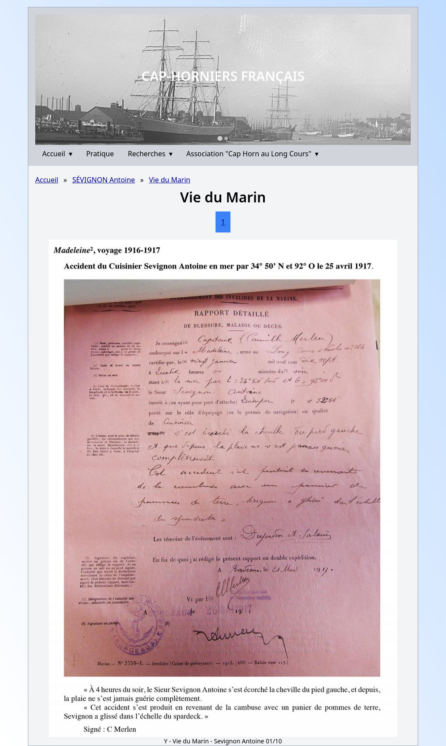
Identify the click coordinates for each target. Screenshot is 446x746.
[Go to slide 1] (219, 138)
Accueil (57, 153)
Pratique (100, 153)
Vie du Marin (169, 180)
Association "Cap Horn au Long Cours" (252, 153)
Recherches (150, 153)
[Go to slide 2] (226, 138)
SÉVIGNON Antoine (103, 180)
